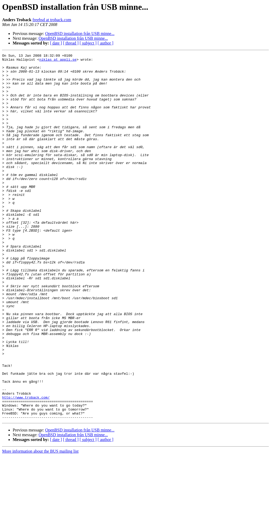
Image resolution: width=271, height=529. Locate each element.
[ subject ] (88, 43)
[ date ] (56, 43)
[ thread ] (71, 43)
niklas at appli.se (57, 61)
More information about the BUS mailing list (40, 524)
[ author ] (106, 43)
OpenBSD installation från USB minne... (80, 33)
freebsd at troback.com (52, 19)
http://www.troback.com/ (25, 466)
